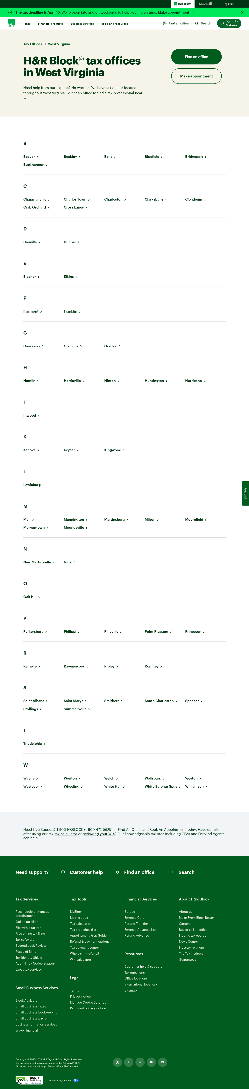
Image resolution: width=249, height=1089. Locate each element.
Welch (109, 778)
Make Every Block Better (196, 917)
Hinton (110, 381)
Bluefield (152, 157)
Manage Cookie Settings (88, 1002)
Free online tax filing (30, 933)
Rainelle (30, 666)
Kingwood (112, 450)
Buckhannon (33, 165)
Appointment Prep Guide (88, 935)
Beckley (70, 157)
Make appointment (174, 12)
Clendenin (193, 199)
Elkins (69, 277)
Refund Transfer (136, 923)
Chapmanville (34, 199)
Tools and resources (115, 23)
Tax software (25, 939)
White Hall (112, 786)
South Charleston (159, 701)
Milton (150, 519)
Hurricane (193, 381)
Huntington (154, 381)
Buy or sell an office (193, 929)
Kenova (29, 450)
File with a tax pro (28, 927)
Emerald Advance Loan (141, 929)
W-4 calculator (80, 959)
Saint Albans (33, 701)
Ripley (109, 666)
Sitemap (130, 990)
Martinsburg (114, 519)
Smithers (111, 701)
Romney (152, 666)
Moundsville (74, 527)
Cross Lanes (74, 207)
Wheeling (71, 786)
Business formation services (36, 1024)
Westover (31, 786)
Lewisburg (32, 485)
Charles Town (75, 199)
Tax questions (134, 972)
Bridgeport (194, 157)
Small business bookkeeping (36, 1012)
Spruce (129, 911)
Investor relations (192, 948)
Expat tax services (29, 969)
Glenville (71, 346)
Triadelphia (32, 743)
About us (185, 911)
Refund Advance (136, 935)
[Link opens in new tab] (117, 1062)
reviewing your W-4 (99, 834)
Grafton (110, 346)
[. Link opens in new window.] (29, 1080)
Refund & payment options (90, 941)
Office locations (136, 978)
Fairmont (31, 311)
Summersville (75, 709)
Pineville (111, 631)
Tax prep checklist (83, 929)
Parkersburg (33, 631)
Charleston (113, 199)
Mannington (74, 519)
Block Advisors (26, 1001)
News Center (188, 941)
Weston (191, 778)
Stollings (30, 709)
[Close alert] (242, 12)
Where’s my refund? (84, 953)
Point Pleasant (156, 631)
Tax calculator (80, 923)
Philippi (70, 631)
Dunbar (70, 242)
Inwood (29, 415)
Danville (30, 242)
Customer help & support (143, 967)
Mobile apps (79, 917)
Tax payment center (84, 947)
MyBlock (76, 911)
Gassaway (31, 346)
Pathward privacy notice (88, 1008)
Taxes (26, 23)
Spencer (192, 701)
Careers (184, 924)
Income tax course (192, 935)
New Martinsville (37, 562)
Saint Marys (73, 701)
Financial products (50, 23)
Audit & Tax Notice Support (35, 963)
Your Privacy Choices (60, 1080)
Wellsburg (153, 778)
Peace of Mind (26, 951)
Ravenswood (74, 666)
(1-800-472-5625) (98, 829)
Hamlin (29, 381)
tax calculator (66, 834)
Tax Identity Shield (29, 957)
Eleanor (29, 277)
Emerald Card (134, 917)
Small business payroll (32, 1018)
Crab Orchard (34, 207)
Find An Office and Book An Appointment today (157, 829)
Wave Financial (27, 1030)
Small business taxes (31, 1006)
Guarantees (187, 959)
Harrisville (72, 381)
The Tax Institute (191, 954)
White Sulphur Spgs (161, 786)
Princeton (193, 631)
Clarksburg (154, 199)
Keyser (69, 450)
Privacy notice (80, 996)
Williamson (194, 786)
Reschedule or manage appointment (32, 913)
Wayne (28, 778)
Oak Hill (30, 597)
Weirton (70, 778)
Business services (82, 23)
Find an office (196, 56)
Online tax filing (27, 921)
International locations (141, 984)
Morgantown (34, 527)
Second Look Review (31, 945)
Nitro (68, 562)
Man (27, 519)
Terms (74, 990)
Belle (108, 157)
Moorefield (194, 519)
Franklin (70, 311)
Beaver (29, 157)
